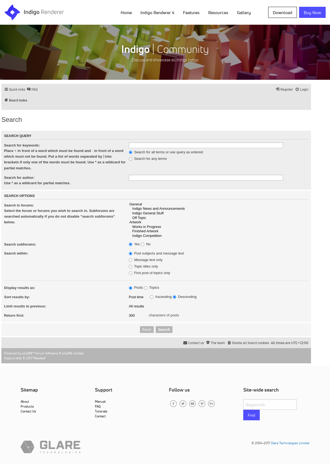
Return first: (14, 315)
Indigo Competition (218, 236)
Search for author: (19, 177)
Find (251, 415)
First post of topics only (149, 273)
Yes (134, 244)
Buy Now (312, 12)
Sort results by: (17, 297)
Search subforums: (20, 244)
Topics (151, 288)
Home (126, 12)
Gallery (244, 12)
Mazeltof (39, 358)
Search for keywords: (22, 145)
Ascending (161, 297)
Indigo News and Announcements (218, 208)
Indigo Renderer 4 (157, 12)
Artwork (218, 222)
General (218, 204)
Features (191, 12)
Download (282, 12)
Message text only (145, 260)
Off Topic (218, 218)
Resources (218, 12)
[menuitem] (32, 89)
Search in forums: (19, 205)
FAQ (98, 406)
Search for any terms (148, 159)
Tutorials (101, 411)
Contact (100, 416)
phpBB (27, 353)
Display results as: (19, 288)
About (25, 401)
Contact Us (28, 411)
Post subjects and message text (156, 253)
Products (27, 406)
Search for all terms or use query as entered (166, 152)
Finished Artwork (218, 231)
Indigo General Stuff (218, 213)
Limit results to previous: (25, 306)
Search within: (16, 253)
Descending (185, 297)
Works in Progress (218, 227)
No (145, 244)
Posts (136, 288)
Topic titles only (143, 266)
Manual (100, 401)
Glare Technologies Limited (290, 443)
